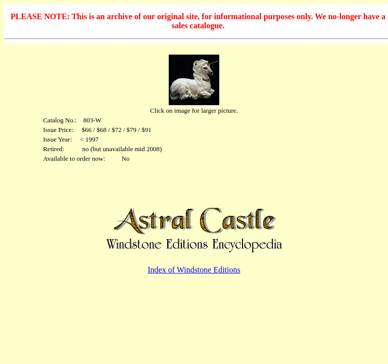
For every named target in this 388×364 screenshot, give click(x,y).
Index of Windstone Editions (194, 269)
